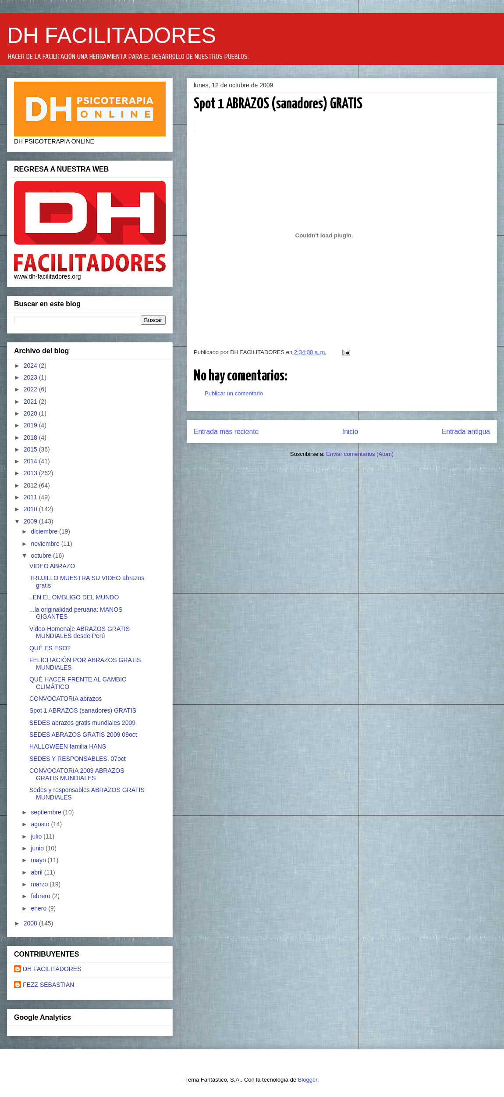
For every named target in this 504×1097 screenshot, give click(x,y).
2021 (31, 401)
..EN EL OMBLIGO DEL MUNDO (74, 597)
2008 (31, 923)
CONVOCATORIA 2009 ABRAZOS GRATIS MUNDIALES (76, 774)
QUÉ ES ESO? (50, 648)
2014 (31, 461)
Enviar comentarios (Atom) (360, 454)
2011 (31, 497)
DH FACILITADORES (111, 35)
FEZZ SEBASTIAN (48, 984)
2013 (31, 473)
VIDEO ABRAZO (52, 566)
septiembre (47, 812)
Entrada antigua (466, 431)
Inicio (350, 431)
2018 (31, 437)
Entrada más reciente (226, 431)
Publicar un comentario (234, 393)
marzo (40, 884)
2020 (31, 413)
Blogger (307, 1079)
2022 (31, 389)
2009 (31, 521)
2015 (31, 449)
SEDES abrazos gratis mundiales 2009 (82, 722)
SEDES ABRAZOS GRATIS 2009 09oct (83, 734)
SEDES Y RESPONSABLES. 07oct (77, 758)
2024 (31, 365)
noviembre (46, 543)
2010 (31, 509)
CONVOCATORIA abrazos (65, 698)
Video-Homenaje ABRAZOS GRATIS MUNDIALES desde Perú (79, 632)
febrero (41, 896)
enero (39, 908)
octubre (42, 555)
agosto (41, 824)
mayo (39, 860)
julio (37, 836)
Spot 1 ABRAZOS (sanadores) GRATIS (82, 710)
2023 (31, 377)
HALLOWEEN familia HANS (67, 746)
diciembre (45, 531)
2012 (31, 485)
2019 (31, 425)
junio (38, 848)
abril (37, 872)
